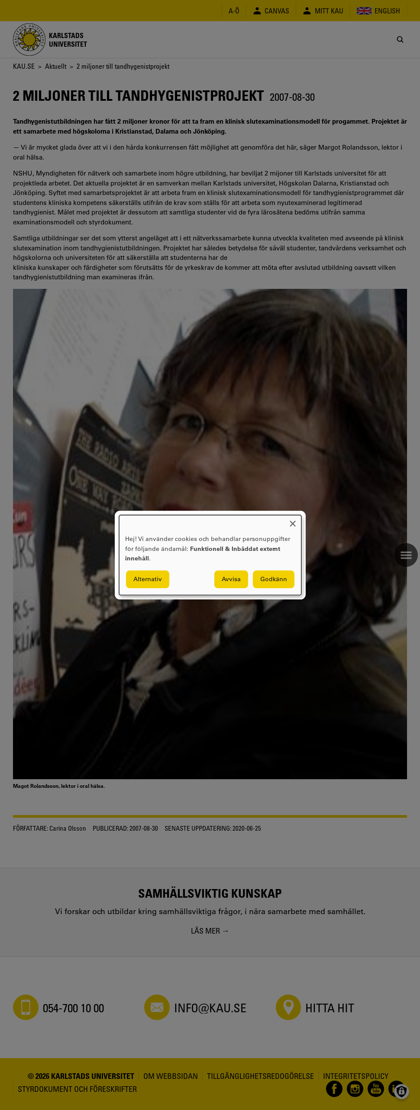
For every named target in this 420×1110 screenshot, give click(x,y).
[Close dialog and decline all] (292, 520)
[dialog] (210, 555)
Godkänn (273, 579)
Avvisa (231, 579)
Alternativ (147, 579)
